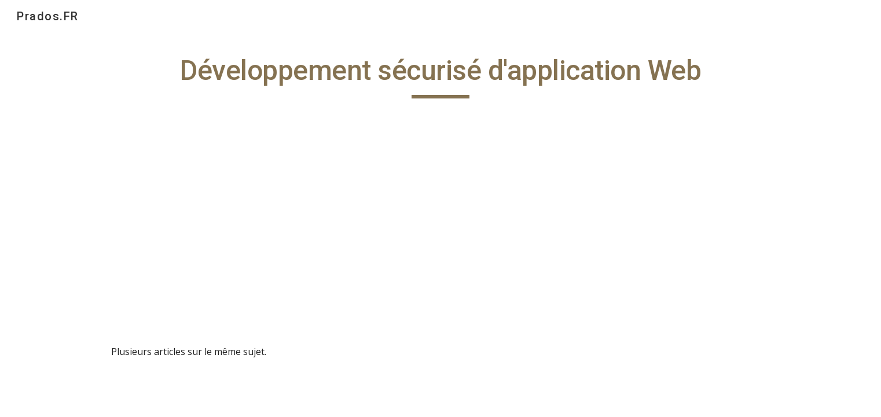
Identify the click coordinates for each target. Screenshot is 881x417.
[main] (440, 76)
